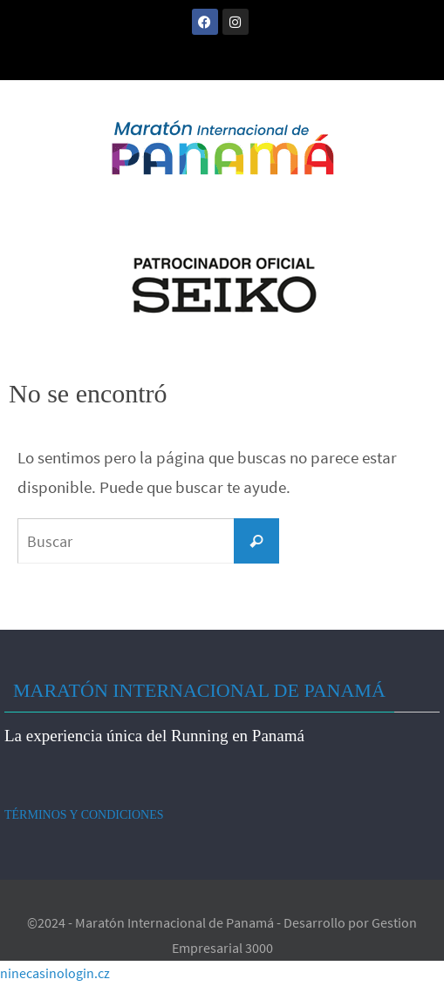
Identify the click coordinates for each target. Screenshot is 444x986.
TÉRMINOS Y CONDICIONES (84, 814)
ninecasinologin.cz (55, 973)
